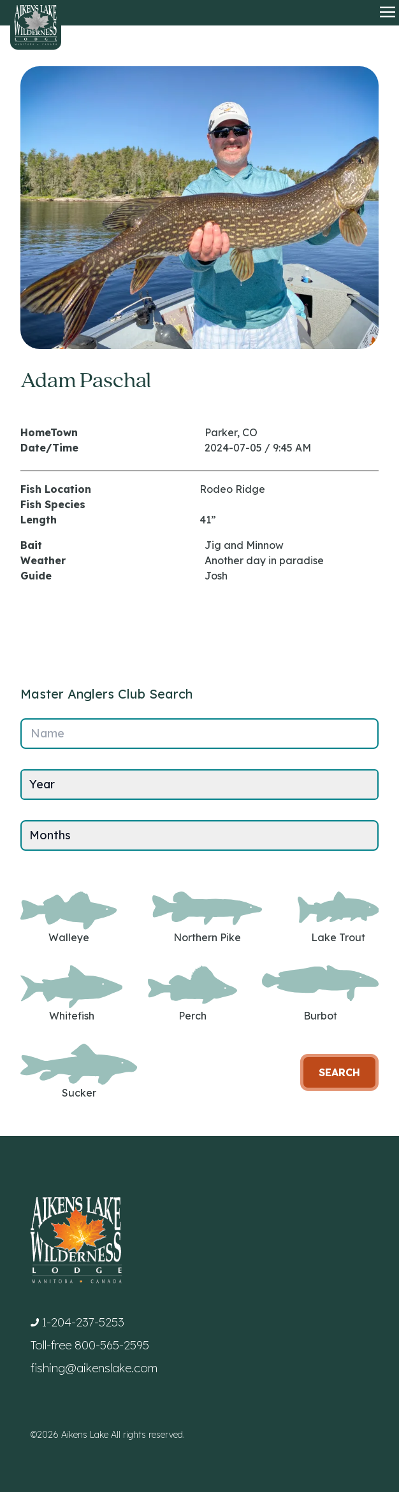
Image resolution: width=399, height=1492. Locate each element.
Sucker (78, 1071)
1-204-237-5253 (82, 1322)
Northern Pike (207, 918)
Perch (192, 993)
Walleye (68, 918)
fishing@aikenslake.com (94, 1368)
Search (339, 1072)
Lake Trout (338, 918)
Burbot (320, 993)
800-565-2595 (112, 1345)
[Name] (199, 733)
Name (47, 733)
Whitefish (71, 993)
